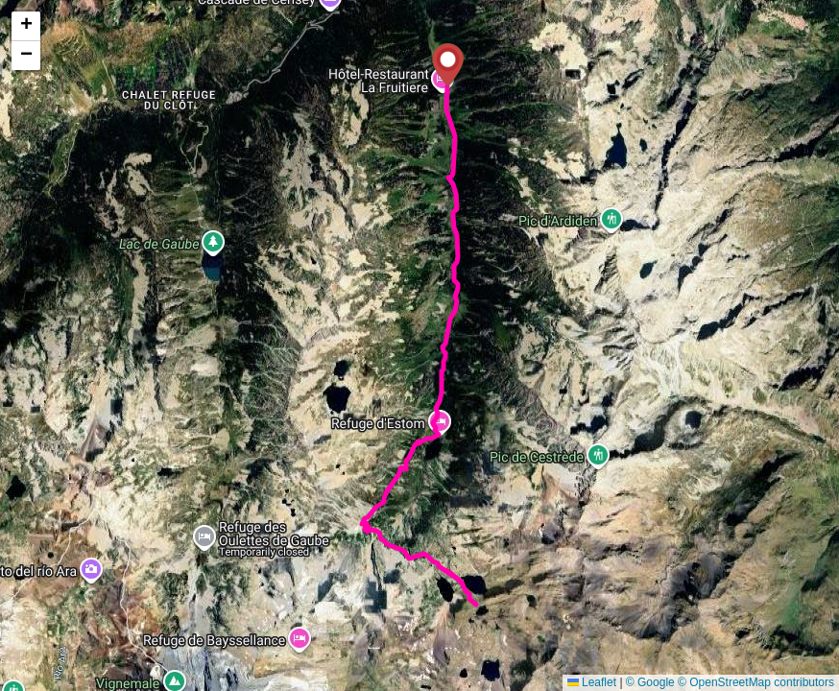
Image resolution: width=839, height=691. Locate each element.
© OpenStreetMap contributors (756, 682)
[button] (448, 64)
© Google (650, 682)
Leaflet (591, 682)
